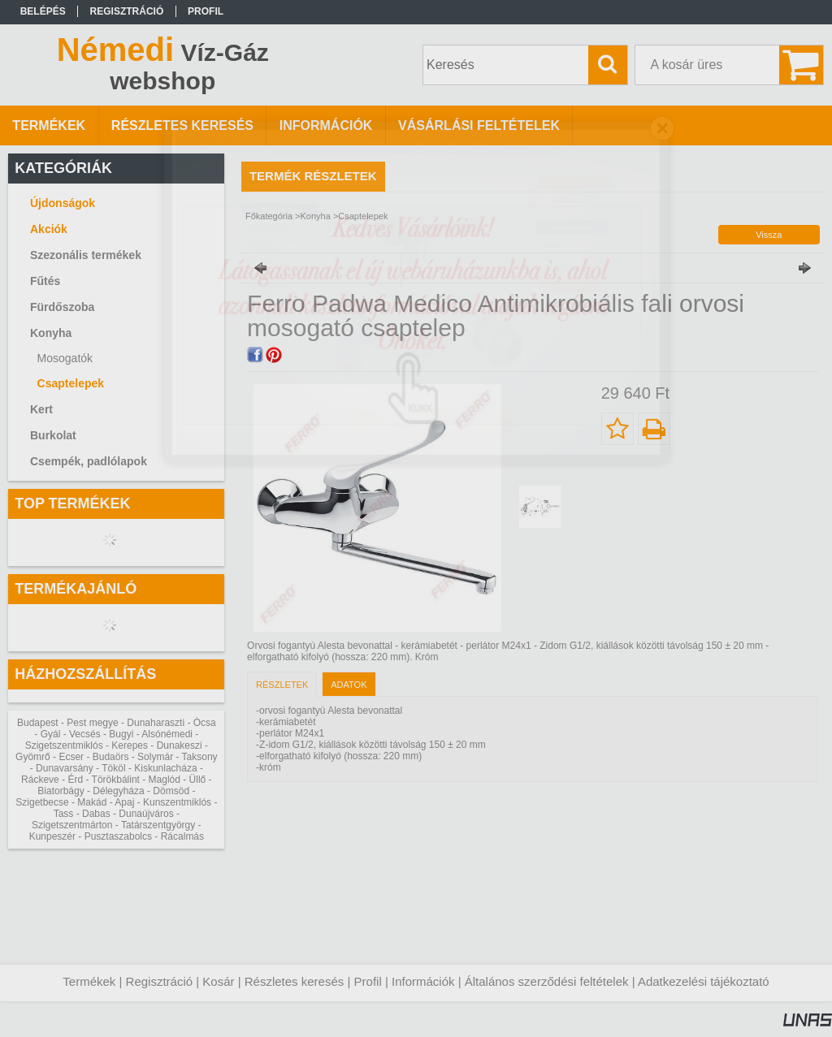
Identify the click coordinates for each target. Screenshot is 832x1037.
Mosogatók (65, 358)
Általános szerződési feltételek (547, 981)
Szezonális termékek (85, 254)
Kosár (218, 981)
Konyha (316, 216)
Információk (423, 981)
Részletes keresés (294, 981)
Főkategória (268, 216)
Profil (368, 981)
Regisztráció (159, 981)
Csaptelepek (70, 383)
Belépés (43, 11)
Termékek (89, 981)
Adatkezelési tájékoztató (703, 981)
